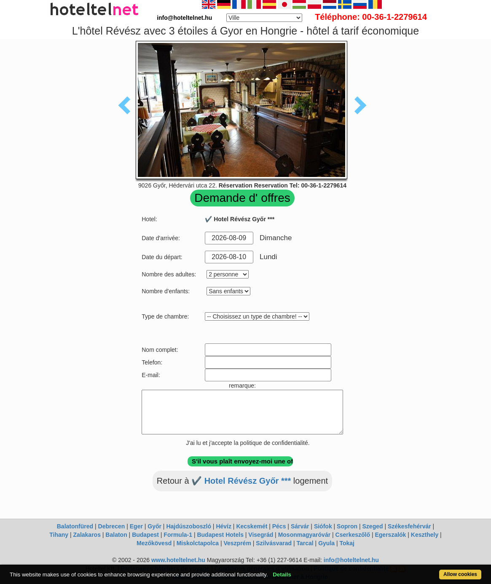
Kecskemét (251, 526)
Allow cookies (460, 574)
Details (282, 574)
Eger (136, 526)
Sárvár (300, 526)
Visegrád (260, 534)
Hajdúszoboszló (188, 526)
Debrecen (111, 526)
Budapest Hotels (220, 534)
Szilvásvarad (274, 543)
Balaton (116, 534)
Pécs (279, 526)
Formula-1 (178, 534)
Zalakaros (87, 534)
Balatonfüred (75, 526)
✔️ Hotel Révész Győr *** (241, 480)
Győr (154, 526)
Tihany (58, 534)
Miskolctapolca (198, 543)
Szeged (372, 526)
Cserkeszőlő (352, 534)
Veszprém (237, 543)
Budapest (145, 534)
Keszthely (424, 534)
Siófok (323, 526)
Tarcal (305, 543)
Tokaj (346, 543)
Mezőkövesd (154, 543)
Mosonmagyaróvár (304, 534)
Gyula (326, 543)
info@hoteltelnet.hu (351, 560)
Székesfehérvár (409, 526)
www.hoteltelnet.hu (178, 560)
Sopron (347, 526)
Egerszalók (390, 534)
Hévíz (223, 526)
